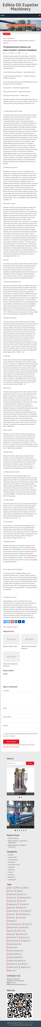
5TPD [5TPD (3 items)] (17, 888)
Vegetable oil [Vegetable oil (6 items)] (25, 967)
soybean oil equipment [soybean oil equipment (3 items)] (15, 950)
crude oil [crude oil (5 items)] (25, 904)
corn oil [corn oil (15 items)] (22, 901)
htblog (8, 53)
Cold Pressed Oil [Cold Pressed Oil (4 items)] (24, 897)
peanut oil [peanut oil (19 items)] (21, 931)
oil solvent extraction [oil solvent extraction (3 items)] (15, 924)
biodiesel (9, 627)
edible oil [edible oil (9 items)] (11, 907)
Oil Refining (11, 867)
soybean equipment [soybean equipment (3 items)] (14, 944)
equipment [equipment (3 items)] (22, 907)
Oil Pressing (11, 862)
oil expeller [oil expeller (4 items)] (27, 911)
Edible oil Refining (13, 838)
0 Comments (24, 53)
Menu (2, 15)
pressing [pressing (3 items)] (11, 934)
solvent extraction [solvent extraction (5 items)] (14, 941)
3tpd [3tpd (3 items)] (10, 888)
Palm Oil (10, 872)
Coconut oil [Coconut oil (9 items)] (12, 897)
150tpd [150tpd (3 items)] (20, 891)
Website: (5, 725)
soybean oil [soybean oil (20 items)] (12, 947)
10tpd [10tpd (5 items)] (25, 888)
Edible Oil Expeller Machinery (20, 6)
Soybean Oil (11, 877)
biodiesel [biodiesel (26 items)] (12, 894)
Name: (5, 708)
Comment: (6, 690)
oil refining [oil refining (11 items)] (12, 921)
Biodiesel (11, 38)
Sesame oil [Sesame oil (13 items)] (24, 937)
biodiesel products (31, 551)
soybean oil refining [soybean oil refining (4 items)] (14, 954)
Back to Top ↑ (29, 1025)
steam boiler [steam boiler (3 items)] (12, 964)
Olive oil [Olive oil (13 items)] (28, 924)
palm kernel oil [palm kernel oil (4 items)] (13, 927)
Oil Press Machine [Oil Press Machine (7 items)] (24, 914)
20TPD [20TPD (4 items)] (11, 891)
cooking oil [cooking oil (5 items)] (12, 901)
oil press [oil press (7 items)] (11, 914)
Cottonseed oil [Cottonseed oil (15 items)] (13, 904)
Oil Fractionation (13, 860)
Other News (11, 869)
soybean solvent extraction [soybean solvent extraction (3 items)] (16, 960)
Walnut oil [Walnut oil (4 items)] (12, 970)
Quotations (11, 874)
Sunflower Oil (12, 879)
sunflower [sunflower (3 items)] (23, 964)
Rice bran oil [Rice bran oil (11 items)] (13, 937)
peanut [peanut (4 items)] (11, 931)
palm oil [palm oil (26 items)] (24, 927)
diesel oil (15, 627)
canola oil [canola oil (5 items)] (22, 894)
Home (5, 38)
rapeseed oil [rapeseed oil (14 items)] (22, 934)
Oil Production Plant (14, 864)
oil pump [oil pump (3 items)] (11, 917)
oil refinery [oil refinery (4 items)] (22, 917)
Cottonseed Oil (12, 857)
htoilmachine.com (19, 1025)
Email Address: (7, 717)
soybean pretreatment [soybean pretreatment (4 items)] (15, 957)
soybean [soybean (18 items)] (26, 941)
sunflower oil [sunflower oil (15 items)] (13, 967)
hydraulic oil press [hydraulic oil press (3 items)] (14, 911)
